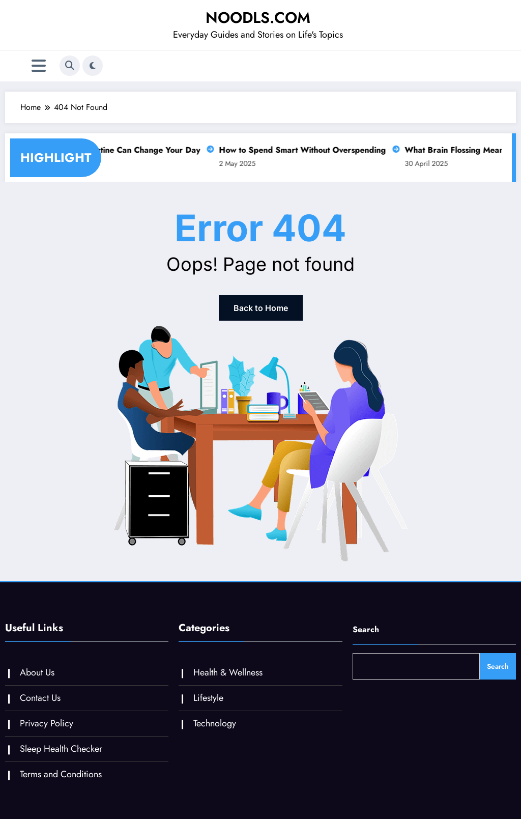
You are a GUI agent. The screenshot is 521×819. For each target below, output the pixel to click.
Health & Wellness (228, 672)
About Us (37, 672)
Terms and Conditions (61, 774)
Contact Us (40, 697)
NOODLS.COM (258, 18)
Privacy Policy (46, 723)
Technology (214, 723)
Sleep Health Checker (61, 748)
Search (366, 629)
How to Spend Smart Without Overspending (299, 150)
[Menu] (38, 66)
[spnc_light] (92, 65)
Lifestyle (208, 697)
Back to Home (261, 308)
